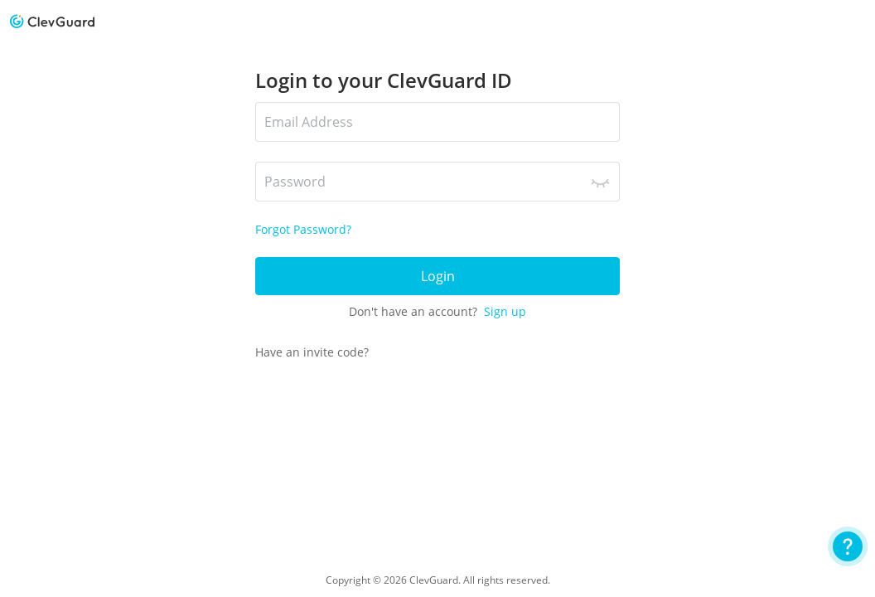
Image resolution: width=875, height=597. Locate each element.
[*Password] (437, 181)
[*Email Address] (437, 122)
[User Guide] (847, 546)
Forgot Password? (303, 229)
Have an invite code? (312, 352)
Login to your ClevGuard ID (383, 80)
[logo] (52, 21)
